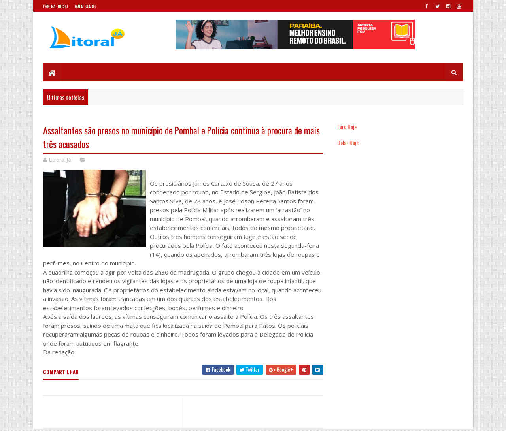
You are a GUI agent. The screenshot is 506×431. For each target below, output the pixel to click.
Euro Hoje (347, 126)
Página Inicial (56, 6)
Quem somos (85, 6)
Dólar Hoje (348, 142)
